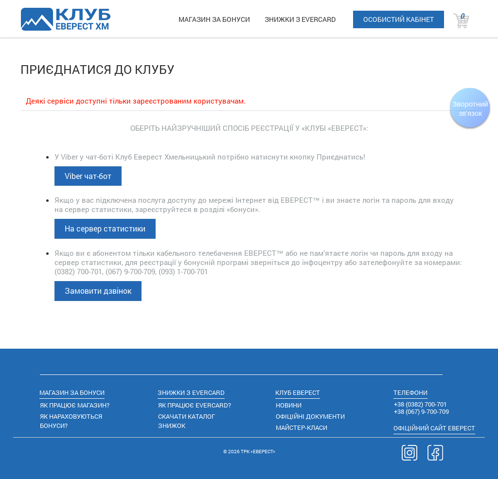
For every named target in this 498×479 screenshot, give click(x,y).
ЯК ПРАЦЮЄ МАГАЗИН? (74, 405)
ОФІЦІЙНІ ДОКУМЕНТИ (310, 416)
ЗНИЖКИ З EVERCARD (300, 19)
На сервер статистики (105, 228)
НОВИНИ (289, 405)
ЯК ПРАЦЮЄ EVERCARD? (194, 405)
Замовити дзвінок (98, 290)
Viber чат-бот (88, 176)
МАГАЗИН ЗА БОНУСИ (214, 19)
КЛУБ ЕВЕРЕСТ (297, 392)
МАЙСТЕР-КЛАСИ (301, 427)
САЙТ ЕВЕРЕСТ (434, 428)
